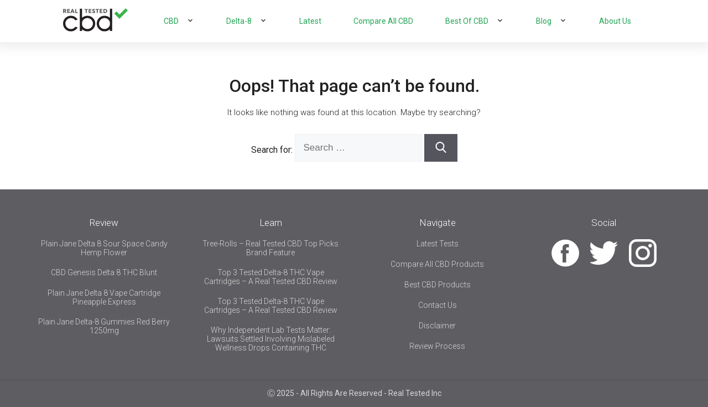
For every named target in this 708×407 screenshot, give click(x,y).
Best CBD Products (437, 284)
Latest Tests (438, 243)
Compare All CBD (383, 21)
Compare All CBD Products (437, 264)
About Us (615, 21)
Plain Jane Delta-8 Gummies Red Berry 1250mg (104, 326)
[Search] (440, 148)
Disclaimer (437, 325)
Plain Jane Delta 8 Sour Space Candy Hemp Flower (104, 248)
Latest (310, 21)
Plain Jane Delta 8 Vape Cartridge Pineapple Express (104, 297)
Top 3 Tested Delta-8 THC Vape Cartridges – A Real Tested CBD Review (270, 277)
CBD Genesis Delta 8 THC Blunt (104, 272)
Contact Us (437, 305)
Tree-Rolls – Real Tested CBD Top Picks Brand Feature (270, 248)
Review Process (437, 346)
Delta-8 (239, 21)
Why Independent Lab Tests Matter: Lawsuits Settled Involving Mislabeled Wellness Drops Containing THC (271, 339)
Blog (543, 21)
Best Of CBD (466, 21)
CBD (171, 21)
